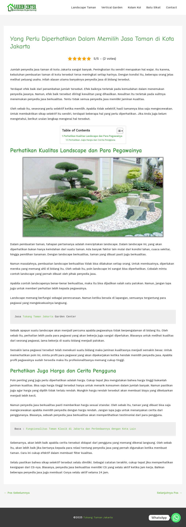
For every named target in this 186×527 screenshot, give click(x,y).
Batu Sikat (153, 7)
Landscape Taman (83, 7)
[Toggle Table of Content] (119, 131)
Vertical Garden (111, 7)
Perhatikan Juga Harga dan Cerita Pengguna (91, 140)
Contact (171, 7)
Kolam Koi (134, 7)
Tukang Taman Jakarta (39, 316)
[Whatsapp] (176, 517)
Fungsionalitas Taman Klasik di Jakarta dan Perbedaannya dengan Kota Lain (85, 428)
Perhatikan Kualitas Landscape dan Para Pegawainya (93, 135)
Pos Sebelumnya (17, 492)
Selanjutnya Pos (169, 492)
